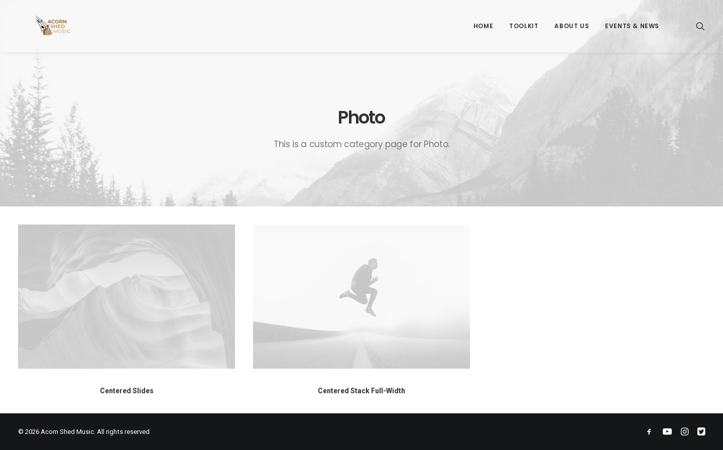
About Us (571, 26)
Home (483, 26)
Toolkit (523, 26)
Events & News (632, 26)
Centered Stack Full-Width (361, 391)
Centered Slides (127, 391)
